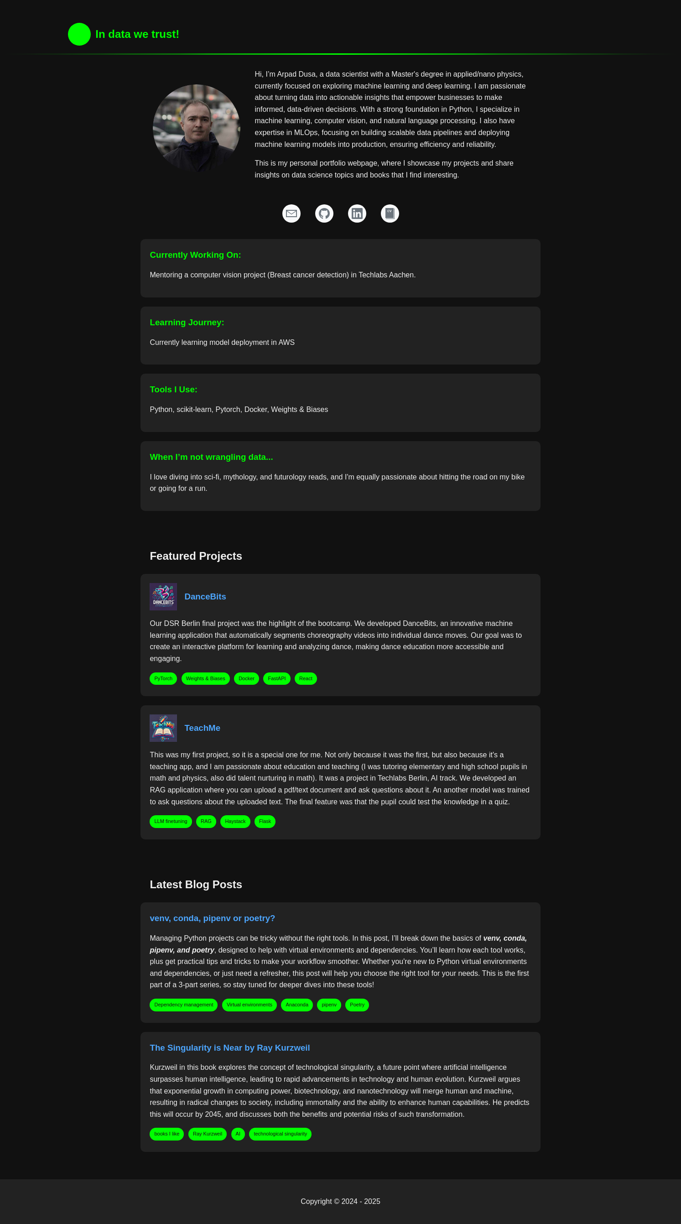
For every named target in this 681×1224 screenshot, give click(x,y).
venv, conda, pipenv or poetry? (212, 918)
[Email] (291, 213)
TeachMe (202, 728)
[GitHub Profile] (324, 213)
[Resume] (390, 213)
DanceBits (205, 596)
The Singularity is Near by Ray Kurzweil (230, 1047)
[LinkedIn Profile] (357, 213)
